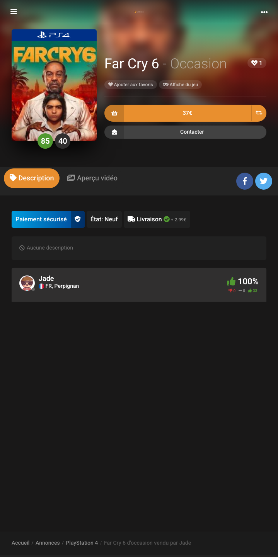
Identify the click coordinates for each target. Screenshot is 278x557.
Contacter (185, 132)
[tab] (32, 178)
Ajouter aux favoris (130, 84)
